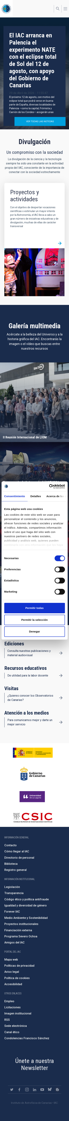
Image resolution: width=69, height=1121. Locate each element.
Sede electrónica (15, 1026)
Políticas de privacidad (19, 965)
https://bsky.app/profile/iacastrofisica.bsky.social (50, 1089)
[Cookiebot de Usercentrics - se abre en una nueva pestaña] (49, 486)
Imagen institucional (17, 1013)
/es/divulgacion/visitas (61, 698)
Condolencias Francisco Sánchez (26, 1038)
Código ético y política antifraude (26, 899)
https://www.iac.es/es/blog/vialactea (57, 1089)
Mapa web (11, 959)
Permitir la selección (34, 619)
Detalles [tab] (35, 496)
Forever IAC (12, 911)
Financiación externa (18, 930)
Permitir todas (34, 607)
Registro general (15, 870)
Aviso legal (11, 971)
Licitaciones (12, 1007)
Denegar (34, 631)
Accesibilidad (13, 984)
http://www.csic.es (33, 817)
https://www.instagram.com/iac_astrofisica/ (27, 1089)
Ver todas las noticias (40, 121)
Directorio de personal (19, 857)
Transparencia (14, 893)
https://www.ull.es (32, 796)
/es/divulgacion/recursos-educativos (61, 675)
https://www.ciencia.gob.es (33, 752)
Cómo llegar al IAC (16, 851)
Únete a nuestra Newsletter (34, 1064)
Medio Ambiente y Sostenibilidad (26, 918)
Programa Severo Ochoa (20, 936)
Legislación (12, 887)
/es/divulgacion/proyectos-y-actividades (60, 243)
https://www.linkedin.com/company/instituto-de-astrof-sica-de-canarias (34, 1089)
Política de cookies (17, 978)
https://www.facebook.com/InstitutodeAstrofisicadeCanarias (19, 1089)
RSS (7, 1019)
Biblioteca (11, 864)
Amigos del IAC (14, 942)
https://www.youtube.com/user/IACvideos (42, 1089)
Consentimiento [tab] (14, 496)
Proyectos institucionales (21, 924)
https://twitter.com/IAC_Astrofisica (12, 1089)
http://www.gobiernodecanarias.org (32, 773)
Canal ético (11, 1032)
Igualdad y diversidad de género (25, 905)
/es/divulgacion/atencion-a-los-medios (61, 722)
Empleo (9, 1001)
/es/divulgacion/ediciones (61, 653)
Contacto (10, 845)
